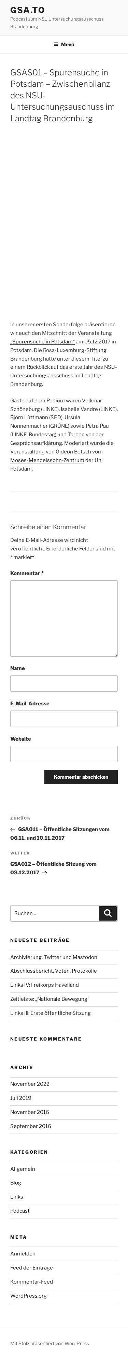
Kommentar (27, 573)
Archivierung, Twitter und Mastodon (53, 957)
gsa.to (27, 10)
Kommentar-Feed (31, 1282)
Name (17, 668)
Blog (15, 1183)
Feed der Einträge (31, 1268)
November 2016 (29, 1112)
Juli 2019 (20, 1098)
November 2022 (29, 1084)
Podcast (20, 1211)
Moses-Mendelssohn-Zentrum (47, 460)
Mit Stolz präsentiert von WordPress (49, 1343)
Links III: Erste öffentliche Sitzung (50, 1013)
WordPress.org (28, 1296)
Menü (64, 44)
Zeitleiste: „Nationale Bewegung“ (49, 999)
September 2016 (30, 1126)
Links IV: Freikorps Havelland (44, 985)
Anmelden (22, 1254)
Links (16, 1197)
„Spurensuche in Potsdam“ (42, 342)
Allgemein (22, 1169)
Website (20, 739)
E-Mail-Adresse (29, 704)
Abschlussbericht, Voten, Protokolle (53, 971)
